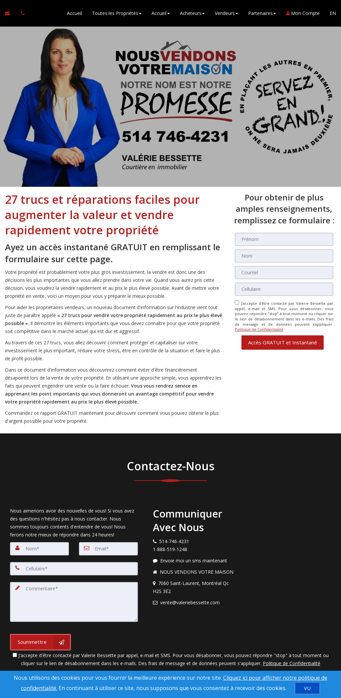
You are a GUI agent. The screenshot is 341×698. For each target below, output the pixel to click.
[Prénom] (284, 239)
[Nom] (284, 256)
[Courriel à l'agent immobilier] (10, 13)
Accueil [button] (161, 13)
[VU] (307, 688)
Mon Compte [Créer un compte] (303, 13)
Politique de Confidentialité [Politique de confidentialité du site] (259, 329)
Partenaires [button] (262, 13)
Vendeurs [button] (226, 13)
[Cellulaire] (284, 289)
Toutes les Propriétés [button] (117, 13)
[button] (282, 342)
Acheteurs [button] (192, 13)
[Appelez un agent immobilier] (21, 13)
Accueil (74, 13)
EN (333, 13)
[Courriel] (284, 272)
